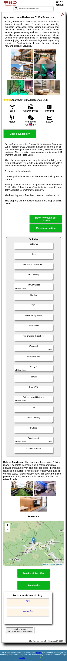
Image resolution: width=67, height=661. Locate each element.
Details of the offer (33, 573)
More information (46, 228)
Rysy (28, 601)
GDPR (22, 658)
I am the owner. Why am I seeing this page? (19, 630)
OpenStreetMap (57, 564)
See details (33, 585)
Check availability (20, 134)
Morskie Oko (28, 611)
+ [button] (8, 525)
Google (39, 653)
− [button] (8, 529)
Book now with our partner (45, 219)
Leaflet (45, 564)
